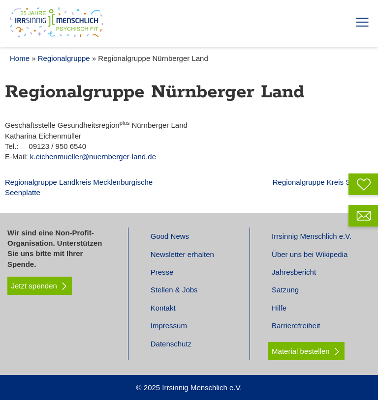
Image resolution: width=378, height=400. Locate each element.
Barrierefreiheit (296, 325)
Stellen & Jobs (174, 290)
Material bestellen (301, 351)
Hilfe (279, 308)
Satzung (285, 290)
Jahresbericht (294, 272)
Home (20, 58)
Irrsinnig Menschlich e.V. (311, 236)
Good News (170, 236)
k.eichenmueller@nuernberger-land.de (93, 156)
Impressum (169, 325)
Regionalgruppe (64, 58)
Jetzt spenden (39, 286)
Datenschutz (171, 344)
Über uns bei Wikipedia (309, 254)
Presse (162, 272)
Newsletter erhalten (182, 254)
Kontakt (163, 308)
